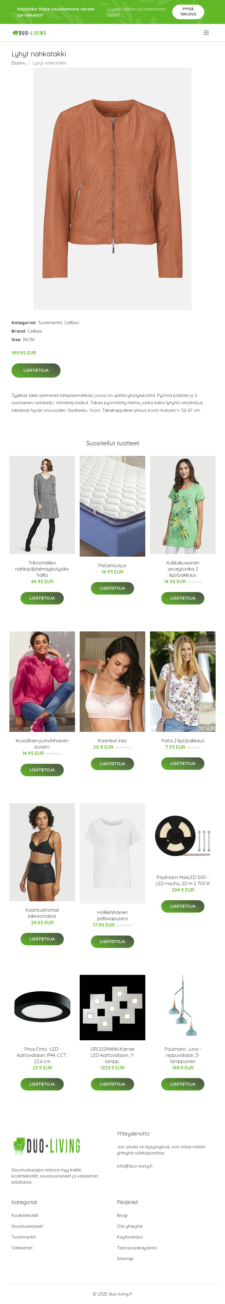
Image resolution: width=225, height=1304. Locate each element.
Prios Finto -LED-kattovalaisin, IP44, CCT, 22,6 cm (42, 1055)
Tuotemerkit (50, 322)
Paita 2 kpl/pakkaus (182, 741)
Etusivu (18, 63)
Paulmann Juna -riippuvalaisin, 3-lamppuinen (183, 1055)
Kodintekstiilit (24, 1215)
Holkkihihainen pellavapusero (112, 915)
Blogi (122, 1215)
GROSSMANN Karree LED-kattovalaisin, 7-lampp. (112, 1055)
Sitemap (125, 1258)
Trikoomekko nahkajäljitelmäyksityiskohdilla (42, 569)
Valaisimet (22, 1248)
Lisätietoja (36, 370)
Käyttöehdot (130, 1237)
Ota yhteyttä (129, 1226)
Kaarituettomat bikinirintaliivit (42, 913)
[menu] (207, 32)
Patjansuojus (112, 565)
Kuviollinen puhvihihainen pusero (42, 744)
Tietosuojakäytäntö (137, 1248)
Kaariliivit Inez (112, 741)
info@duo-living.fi (134, 1166)
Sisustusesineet (27, 1226)
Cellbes (71, 322)
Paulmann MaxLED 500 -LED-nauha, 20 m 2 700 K (183, 880)
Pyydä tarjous (188, 11)
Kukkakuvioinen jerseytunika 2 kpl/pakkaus (183, 569)
